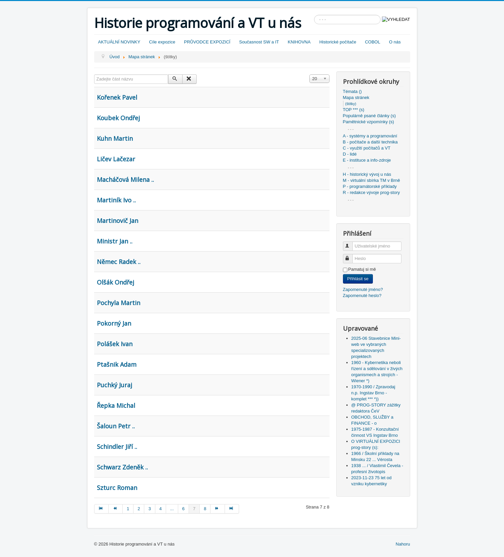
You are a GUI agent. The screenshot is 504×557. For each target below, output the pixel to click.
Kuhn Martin (115, 138)
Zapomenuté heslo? (362, 295)
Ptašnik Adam (117, 364)
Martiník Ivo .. (116, 200)
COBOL (372, 41)
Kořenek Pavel (117, 97)
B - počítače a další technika (370, 141)
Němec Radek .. (119, 262)
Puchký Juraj (114, 385)
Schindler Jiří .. (117, 447)
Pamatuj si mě (362, 269)
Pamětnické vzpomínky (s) (368, 121)
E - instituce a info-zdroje (367, 160)
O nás (395, 41)
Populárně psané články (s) (369, 115)
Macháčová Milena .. (125, 179)
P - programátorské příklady (370, 186)
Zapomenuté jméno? (363, 289)
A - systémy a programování (370, 135)
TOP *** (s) (353, 109)
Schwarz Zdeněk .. (122, 467)
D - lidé (350, 154)
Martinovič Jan (117, 221)
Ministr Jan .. (114, 241)
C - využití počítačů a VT (367, 148)
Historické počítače (337, 41)
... (172, 508)
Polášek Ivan (114, 344)
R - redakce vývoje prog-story (371, 192)
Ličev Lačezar (116, 159)
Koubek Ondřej (118, 118)
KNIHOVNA (299, 41)
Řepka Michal (116, 405)
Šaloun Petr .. (116, 426)
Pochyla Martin (118, 303)
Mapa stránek (356, 97)
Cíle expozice (162, 41)
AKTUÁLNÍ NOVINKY (119, 41)
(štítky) (350, 104)
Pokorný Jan (114, 323)
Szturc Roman (117, 488)
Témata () (352, 91)
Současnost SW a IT (259, 41)
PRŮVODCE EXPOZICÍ (207, 41)
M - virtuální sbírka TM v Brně (371, 180)
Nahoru (403, 544)
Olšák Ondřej (115, 282)
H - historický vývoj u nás (367, 174)
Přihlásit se (358, 278)
